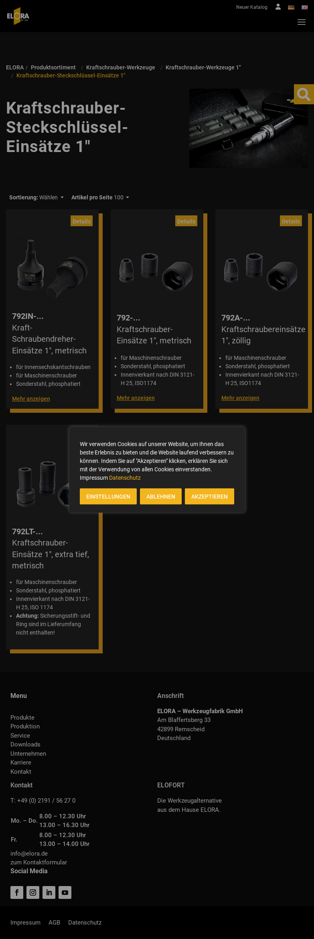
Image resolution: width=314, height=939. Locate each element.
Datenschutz (125, 477)
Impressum (94, 477)
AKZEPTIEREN (209, 496)
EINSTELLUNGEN (108, 496)
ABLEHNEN (160, 496)
